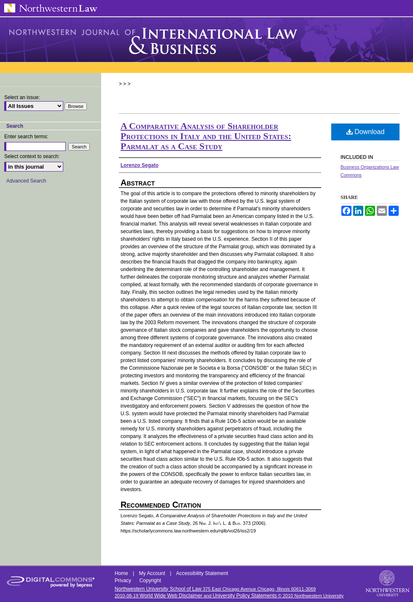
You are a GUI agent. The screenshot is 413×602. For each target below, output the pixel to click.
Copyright (150, 580)
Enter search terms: (26, 137)
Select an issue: (22, 97)
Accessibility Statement (202, 573)
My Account (152, 573)
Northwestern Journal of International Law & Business (206, 39)
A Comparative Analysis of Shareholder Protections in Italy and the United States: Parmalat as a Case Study (206, 136)
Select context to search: (31, 156)
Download (365, 131)
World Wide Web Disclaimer (170, 596)
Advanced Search (26, 181)
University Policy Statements (245, 596)
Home (122, 573)
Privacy (124, 580)
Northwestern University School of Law (158, 589)
